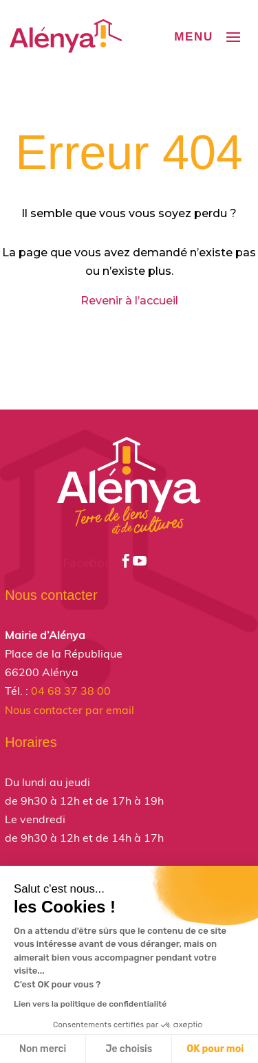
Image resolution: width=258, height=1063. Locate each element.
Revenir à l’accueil (129, 300)
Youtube (164, 563)
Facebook (98, 563)
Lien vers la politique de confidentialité (90, 1004)
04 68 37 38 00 (71, 690)
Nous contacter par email (69, 710)
